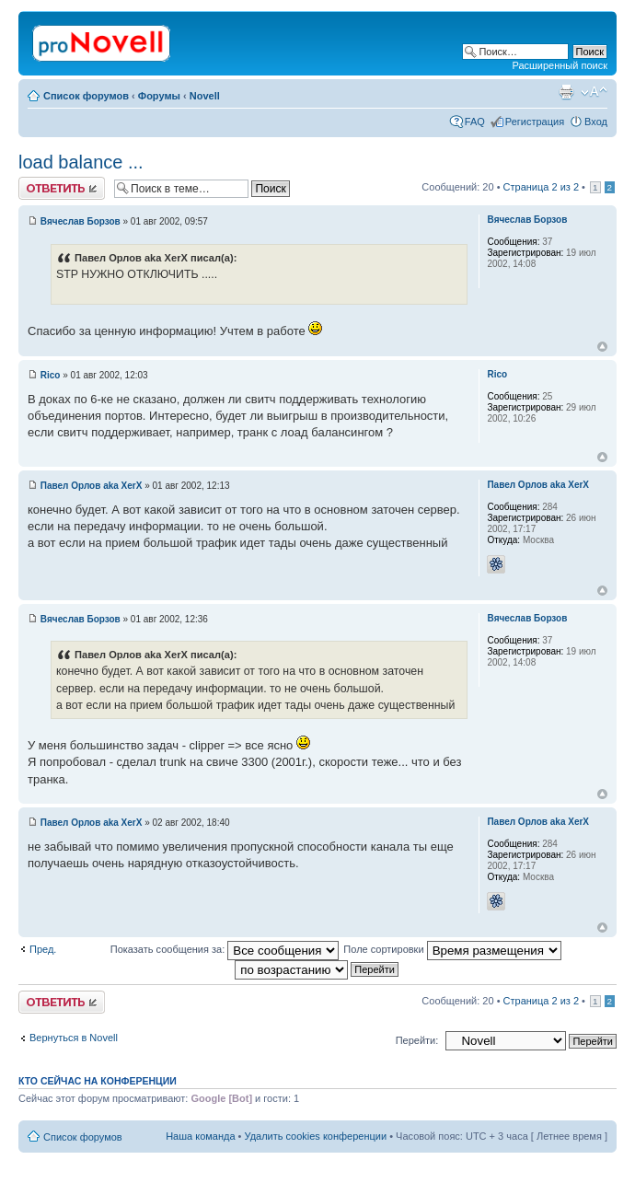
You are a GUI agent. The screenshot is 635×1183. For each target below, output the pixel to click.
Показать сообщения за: (225, 949)
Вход (595, 121)
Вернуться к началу (602, 347)
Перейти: (417, 1040)
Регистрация (534, 121)
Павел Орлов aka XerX (91, 486)
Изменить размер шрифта (594, 92)
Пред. (42, 949)
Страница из (541, 186)
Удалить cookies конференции (316, 1136)
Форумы (159, 95)
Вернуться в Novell (73, 1037)
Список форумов (86, 95)
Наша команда (200, 1136)
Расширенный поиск (559, 65)
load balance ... (81, 162)
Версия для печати (566, 92)
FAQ (475, 121)
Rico (50, 375)
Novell (205, 95)
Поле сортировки (451, 949)
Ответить (61, 188)
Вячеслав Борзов (80, 221)
